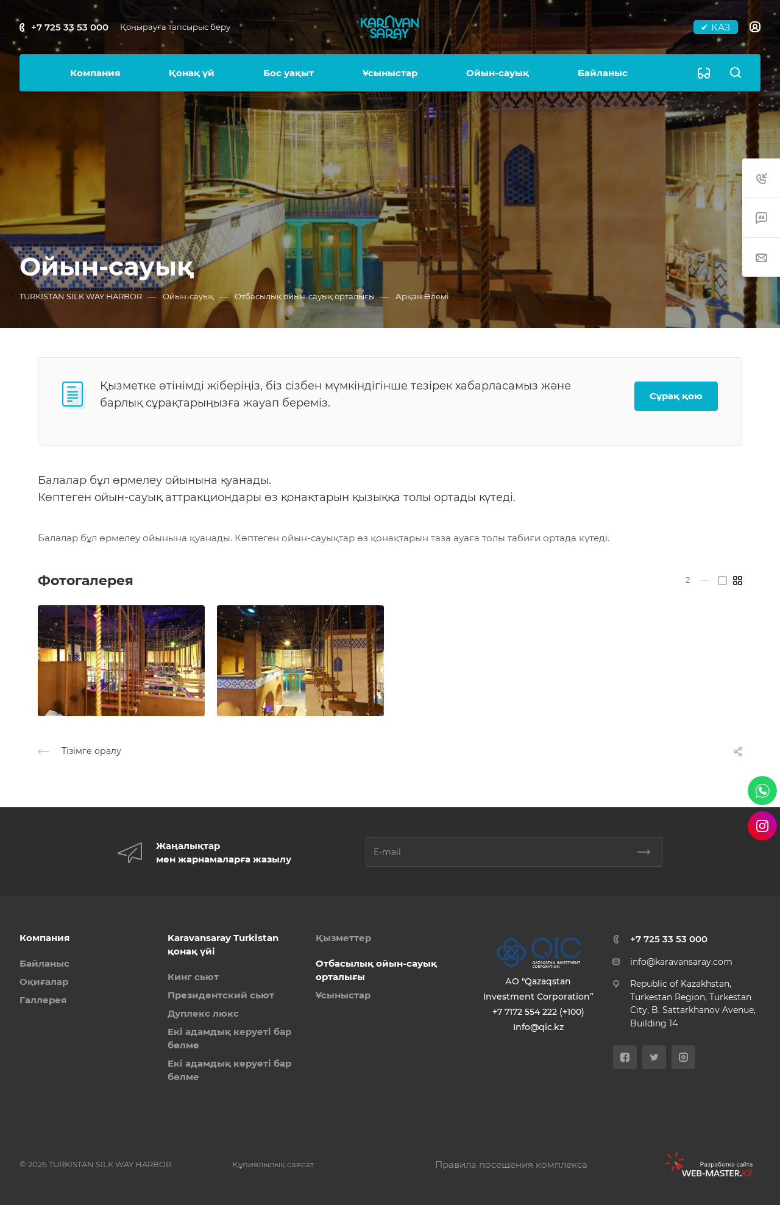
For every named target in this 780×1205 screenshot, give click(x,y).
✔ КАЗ (716, 27)
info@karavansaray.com (681, 961)
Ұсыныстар (343, 995)
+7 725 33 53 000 (69, 27)
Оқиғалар (44, 981)
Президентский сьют (221, 995)
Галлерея (43, 1000)
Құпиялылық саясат (273, 1164)
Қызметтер (343, 938)
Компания (44, 938)
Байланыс (44, 963)
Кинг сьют (193, 977)
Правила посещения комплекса (511, 1164)
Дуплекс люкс (203, 1013)
